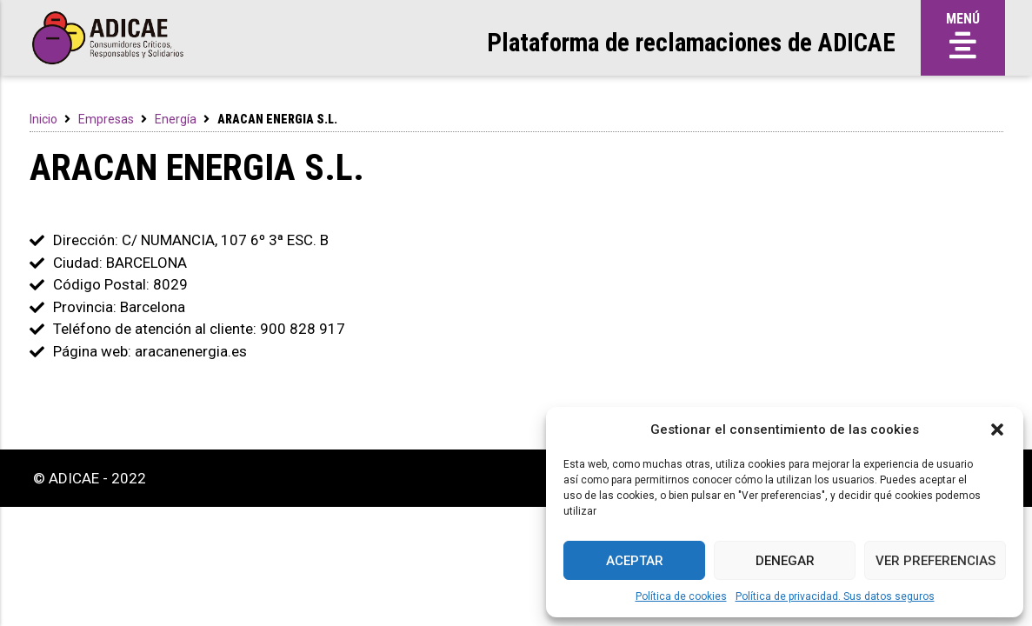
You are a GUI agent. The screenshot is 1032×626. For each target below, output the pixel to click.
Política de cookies (681, 596)
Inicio (43, 119)
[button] (997, 429)
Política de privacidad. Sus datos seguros (835, 596)
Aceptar (634, 561)
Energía (175, 119)
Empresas (106, 119)
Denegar (785, 561)
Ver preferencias (935, 561)
